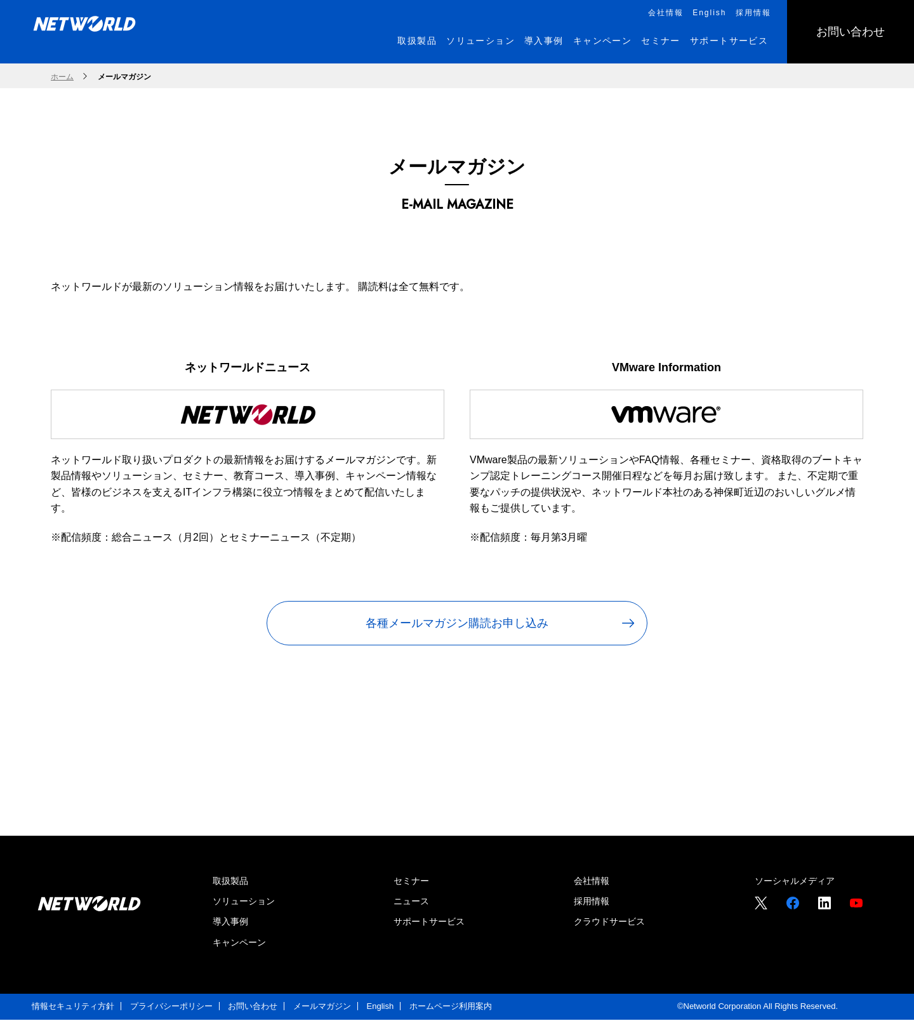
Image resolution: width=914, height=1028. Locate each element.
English (380, 1014)
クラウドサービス (609, 930)
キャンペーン (239, 951)
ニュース (411, 909)
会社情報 (591, 889)
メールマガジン (322, 1014)
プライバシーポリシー (171, 1014)
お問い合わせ (252, 1014)
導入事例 (230, 930)
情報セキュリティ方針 (73, 1014)
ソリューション (244, 909)
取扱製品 (230, 889)
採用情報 (591, 909)
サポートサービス (429, 930)
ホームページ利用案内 (450, 1014)
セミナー (411, 889)
